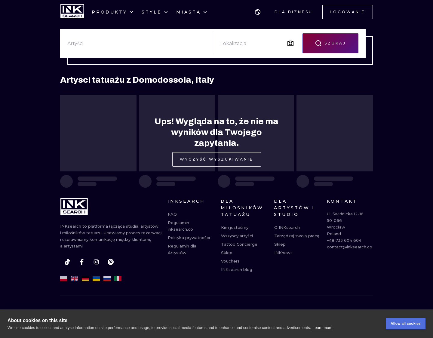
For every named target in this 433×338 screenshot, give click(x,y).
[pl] (63, 279)
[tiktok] (67, 262)
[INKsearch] (72, 12)
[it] (117, 279)
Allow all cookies (406, 324)
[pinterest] (110, 262)
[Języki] (257, 12)
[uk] (96, 279)
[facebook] (82, 262)
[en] (74, 279)
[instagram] (96, 262)
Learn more (322, 328)
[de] (85, 279)
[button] (257, 12)
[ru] (107, 279)
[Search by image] (290, 43)
